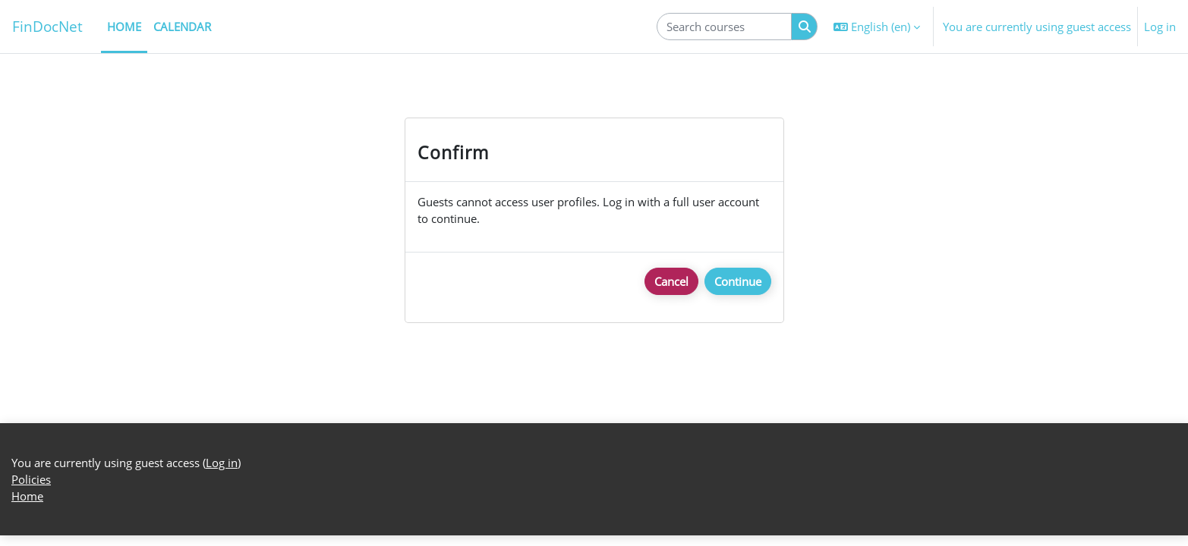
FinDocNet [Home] (47, 26)
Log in (1160, 26)
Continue (737, 282)
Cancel (671, 282)
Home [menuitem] (124, 26)
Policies (31, 489)
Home (27, 507)
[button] (877, 26)
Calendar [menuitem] (182, 26)
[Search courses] (724, 27)
